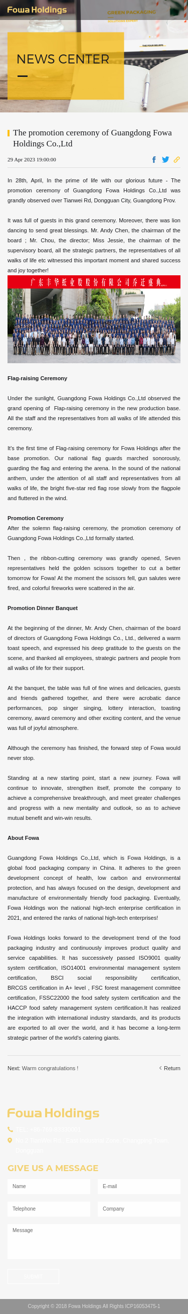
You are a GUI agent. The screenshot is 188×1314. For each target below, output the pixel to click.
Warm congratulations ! (50, 1068)
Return (169, 1068)
